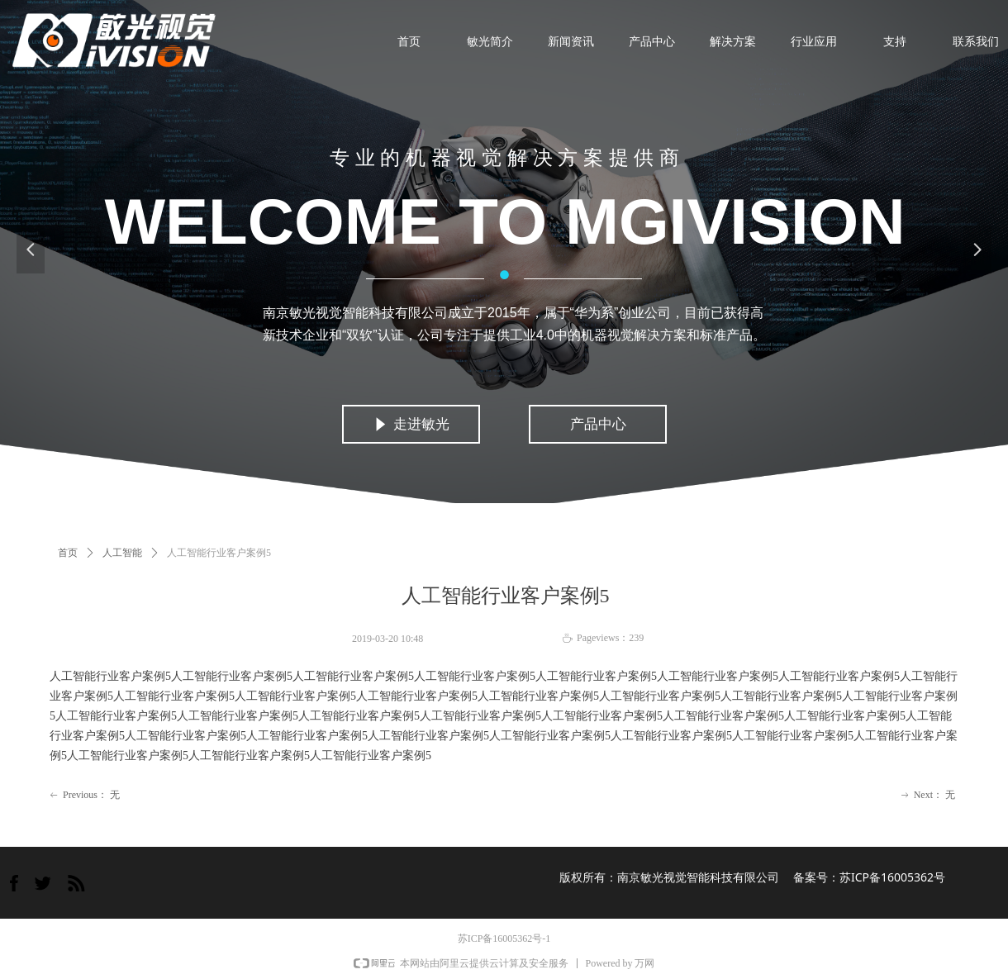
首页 (68, 552)
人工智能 (122, 552)
